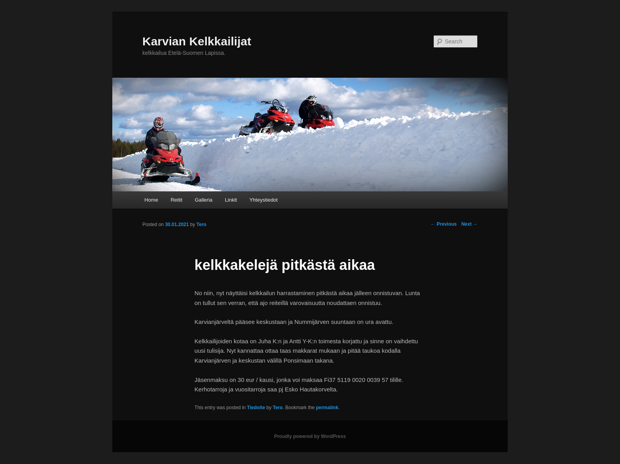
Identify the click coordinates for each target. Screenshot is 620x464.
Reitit (176, 200)
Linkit (231, 200)
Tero (278, 407)
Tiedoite (256, 407)
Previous (444, 224)
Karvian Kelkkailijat (196, 41)
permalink (327, 407)
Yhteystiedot (264, 200)
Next (469, 224)
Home (151, 200)
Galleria (204, 200)
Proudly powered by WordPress (310, 436)
